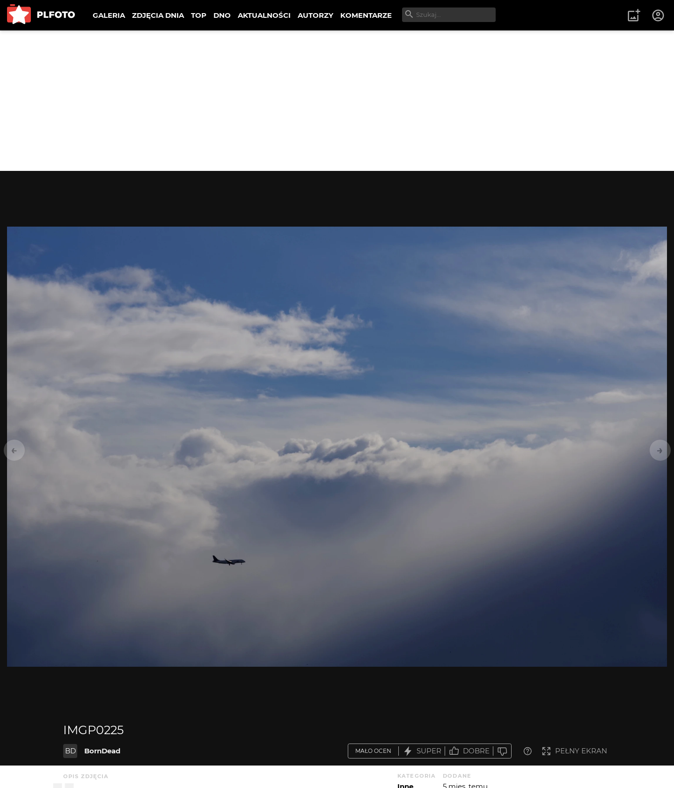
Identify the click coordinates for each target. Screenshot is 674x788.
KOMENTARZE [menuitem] (366, 15)
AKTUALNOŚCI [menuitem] (264, 15)
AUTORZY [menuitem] (315, 15)
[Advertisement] (337, 100)
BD (70, 750)
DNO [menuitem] (222, 15)
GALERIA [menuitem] (109, 15)
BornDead (102, 750)
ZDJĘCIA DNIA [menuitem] (158, 15)
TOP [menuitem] (198, 15)
